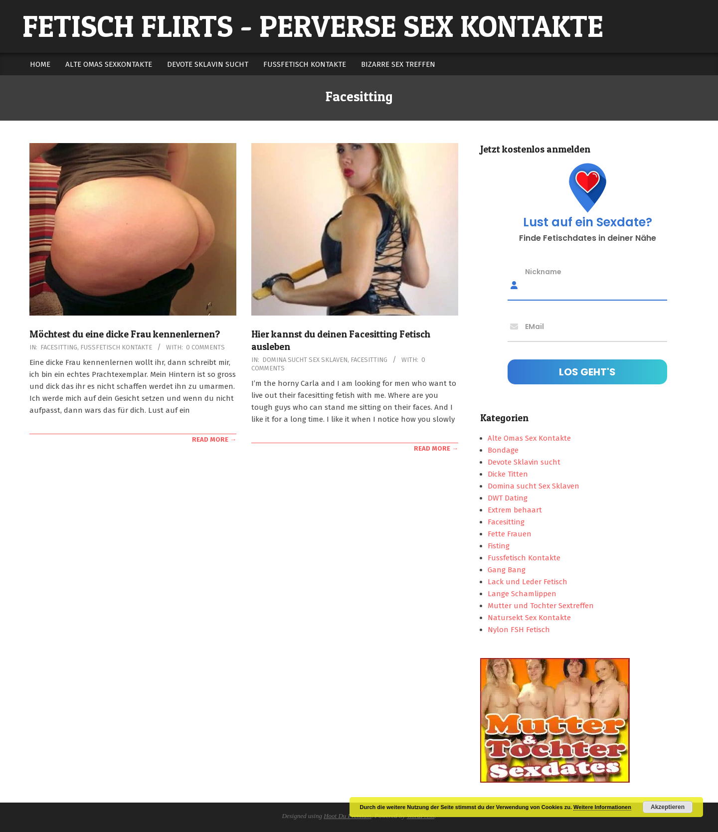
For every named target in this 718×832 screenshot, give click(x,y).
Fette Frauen (510, 533)
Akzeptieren (668, 807)
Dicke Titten (508, 474)
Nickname (543, 272)
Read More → (214, 439)
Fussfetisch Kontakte (116, 347)
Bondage (503, 450)
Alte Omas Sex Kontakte (529, 438)
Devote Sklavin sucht (524, 462)
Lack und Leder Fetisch (527, 581)
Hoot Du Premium (347, 816)
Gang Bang (507, 569)
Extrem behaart (515, 509)
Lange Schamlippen (522, 593)
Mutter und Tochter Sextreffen (541, 605)
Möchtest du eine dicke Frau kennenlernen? (124, 334)
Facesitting (58, 347)
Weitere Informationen (602, 807)
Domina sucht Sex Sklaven (305, 359)
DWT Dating (508, 498)
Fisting (499, 545)
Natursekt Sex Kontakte (529, 617)
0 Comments (205, 347)
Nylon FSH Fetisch (519, 629)
